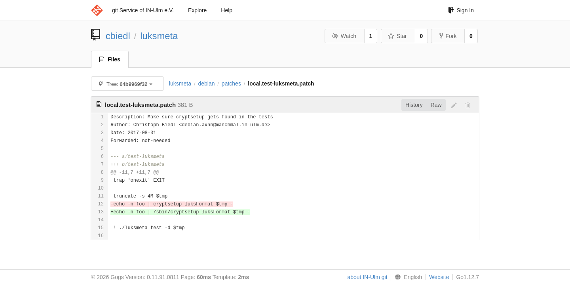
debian (206, 83)
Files (109, 59)
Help (226, 10)
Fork (447, 36)
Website (439, 277)
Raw (436, 105)
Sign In (461, 10)
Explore (197, 10)
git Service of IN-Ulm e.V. (143, 10)
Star (397, 36)
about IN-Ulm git (367, 277)
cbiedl (118, 35)
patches (231, 83)
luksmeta (159, 35)
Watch (344, 36)
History (414, 105)
